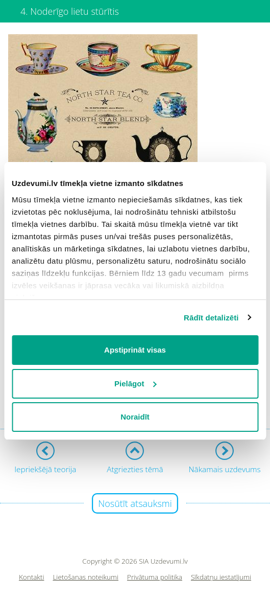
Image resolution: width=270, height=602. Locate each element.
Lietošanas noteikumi (85, 577)
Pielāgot (135, 383)
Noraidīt (135, 416)
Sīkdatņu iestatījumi (221, 577)
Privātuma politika (154, 577)
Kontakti (31, 577)
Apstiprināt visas (135, 349)
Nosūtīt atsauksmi (135, 503)
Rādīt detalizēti (211, 317)
